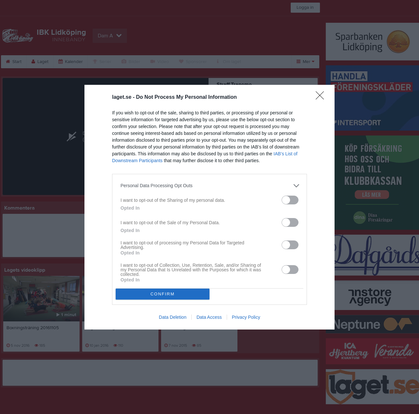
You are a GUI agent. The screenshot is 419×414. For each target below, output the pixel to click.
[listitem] (209, 185)
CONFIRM (162, 293)
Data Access (209, 317)
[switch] (290, 200)
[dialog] (209, 207)
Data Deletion (172, 317)
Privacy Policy (246, 317)
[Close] (322, 97)
